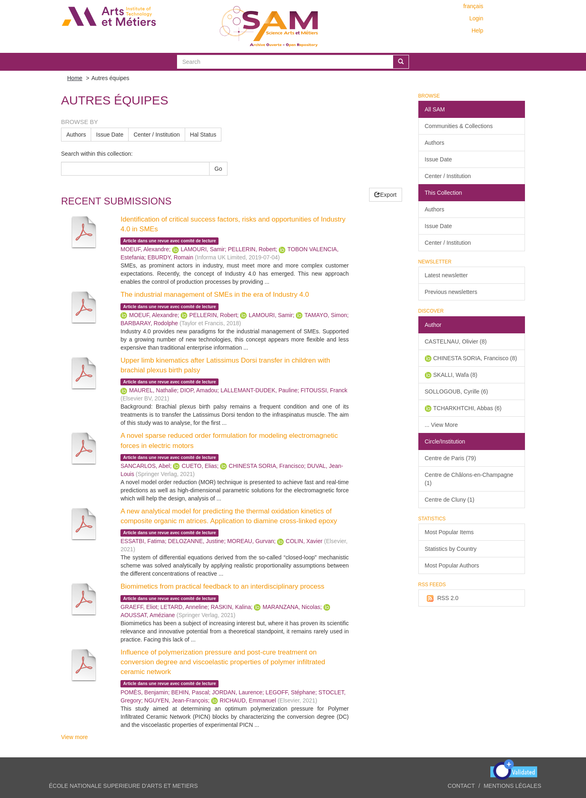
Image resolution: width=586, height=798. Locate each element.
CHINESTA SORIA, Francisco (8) (475, 358)
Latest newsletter (446, 275)
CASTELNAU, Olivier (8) (456, 341)
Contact (461, 786)
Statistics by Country (451, 549)
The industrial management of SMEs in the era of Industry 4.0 (214, 294)
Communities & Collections (459, 126)
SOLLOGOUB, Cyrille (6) (456, 391)
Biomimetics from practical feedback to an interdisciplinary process (222, 586)
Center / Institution (156, 134)
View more (74, 737)
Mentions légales (512, 786)
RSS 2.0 (442, 598)
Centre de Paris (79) (450, 458)
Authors (76, 134)
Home (74, 78)
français (473, 6)
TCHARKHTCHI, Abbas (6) (467, 408)
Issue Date (109, 134)
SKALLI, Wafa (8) (455, 375)
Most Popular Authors (452, 565)
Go (218, 168)
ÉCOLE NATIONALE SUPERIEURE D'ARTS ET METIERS (123, 786)
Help (477, 30)
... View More (441, 425)
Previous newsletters (451, 292)
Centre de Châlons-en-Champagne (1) (469, 479)
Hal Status (203, 134)
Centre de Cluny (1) (449, 499)
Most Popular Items (449, 532)
